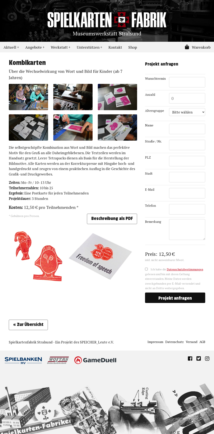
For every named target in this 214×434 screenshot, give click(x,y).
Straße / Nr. (153, 141)
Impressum (155, 342)
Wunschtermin (155, 78)
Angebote (33, 47)
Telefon (150, 205)
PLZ (148, 157)
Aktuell (10, 47)
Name (149, 125)
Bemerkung (153, 222)
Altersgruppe (154, 110)
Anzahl (150, 94)
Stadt (149, 173)
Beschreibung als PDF (112, 218)
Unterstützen (88, 47)
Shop (132, 47)
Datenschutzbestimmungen (185, 269)
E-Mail (149, 189)
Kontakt (115, 47)
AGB (202, 342)
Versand (191, 342)
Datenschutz (174, 342)
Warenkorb (197, 47)
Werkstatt (59, 47)
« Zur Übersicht (28, 324)
